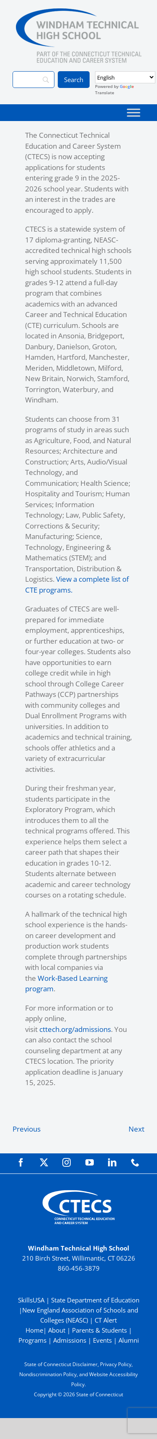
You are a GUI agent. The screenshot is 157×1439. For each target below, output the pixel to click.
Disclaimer (85, 1364)
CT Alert (106, 1320)
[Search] (33, 79)
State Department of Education (95, 1300)
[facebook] (21, 1162)
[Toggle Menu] (133, 112)
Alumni (128, 1340)
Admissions (69, 1340)
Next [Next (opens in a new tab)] (136, 1129)
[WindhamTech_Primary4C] (79, 12)
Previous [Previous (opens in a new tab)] (27, 1129)
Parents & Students (99, 1330)
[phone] (135, 1162)
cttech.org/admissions (75, 1029)
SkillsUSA (32, 1300)
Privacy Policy (115, 1364)
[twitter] (44, 1162)
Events (102, 1340)
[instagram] (66, 1162)
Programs (32, 1340)
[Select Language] (125, 77)
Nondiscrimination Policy (48, 1374)
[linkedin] (112, 1162)
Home (34, 1330)
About (56, 1330)
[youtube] (89, 1162)
